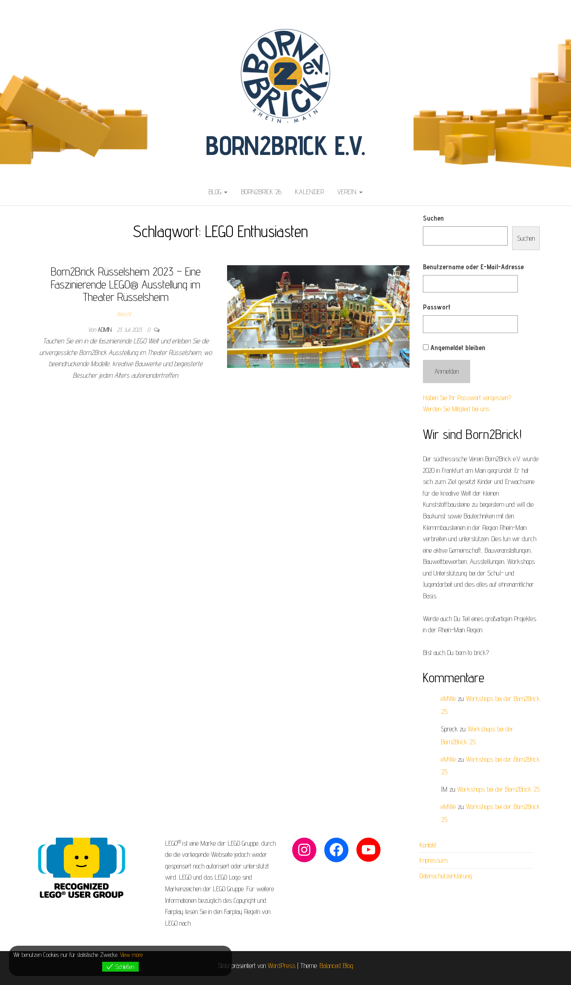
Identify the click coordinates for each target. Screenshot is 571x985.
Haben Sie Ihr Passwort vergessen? (467, 397)
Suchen (433, 218)
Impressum (433, 860)
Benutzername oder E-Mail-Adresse (473, 267)
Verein (350, 192)
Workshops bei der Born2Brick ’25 (498, 789)
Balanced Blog (336, 965)
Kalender (309, 192)
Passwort (437, 307)
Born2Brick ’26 (261, 192)
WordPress (281, 965)
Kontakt (427, 845)
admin (105, 329)
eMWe (448, 698)
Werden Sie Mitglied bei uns (456, 409)
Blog (218, 192)
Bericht (124, 313)
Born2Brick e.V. (285, 145)
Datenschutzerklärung (445, 876)
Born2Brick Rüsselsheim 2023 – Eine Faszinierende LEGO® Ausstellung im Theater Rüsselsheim (126, 284)
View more (131, 954)
